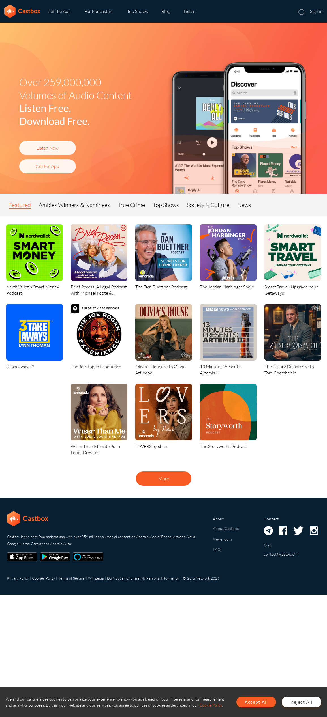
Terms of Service (71, 578)
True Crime (131, 204)
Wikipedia (96, 578)
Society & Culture (208, 204)
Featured (20, 204)
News (244, 204)
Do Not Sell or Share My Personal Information (143, 578)
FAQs (217, 549)
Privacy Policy (18, 578)
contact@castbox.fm (281, 554)
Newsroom (222, 539)
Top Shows (137, 11)
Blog (165, 11)
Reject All (301, 702)
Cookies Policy (43, 578)
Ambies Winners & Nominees (74, 204)
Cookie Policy (210, 705)
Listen (190, 11)
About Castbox (226, 528)
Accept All (256, 702)
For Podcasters (99, 11)
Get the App (59, 11)
